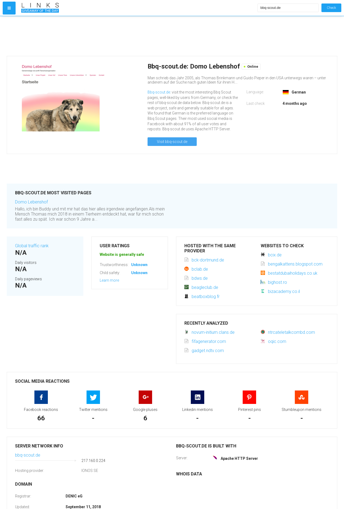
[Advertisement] (138, 36)
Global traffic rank (32, 245)
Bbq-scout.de (159, 92)
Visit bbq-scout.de (172, 141)
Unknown (139, 265)
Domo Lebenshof (31, 202)
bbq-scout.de (27, 455)
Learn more (109, 280)
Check (331, 8)
